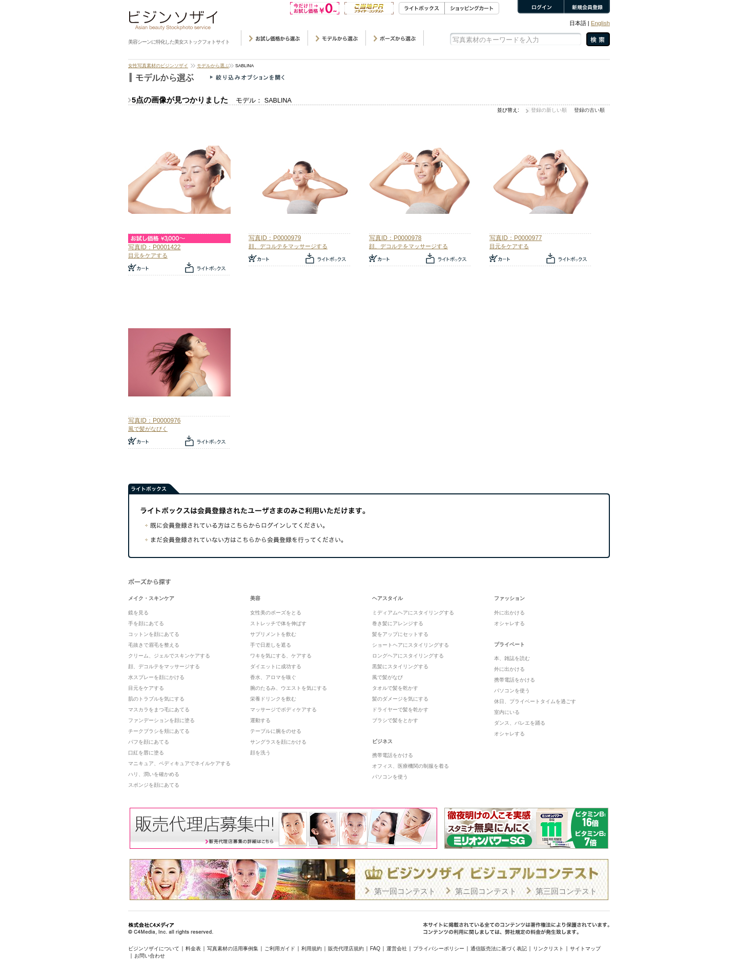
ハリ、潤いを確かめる (153, 774)
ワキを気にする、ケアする (281, 656)
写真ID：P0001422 (154, 247)
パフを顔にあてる (148, 742)
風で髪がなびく (148, 429)
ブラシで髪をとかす (395, 720)
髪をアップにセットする (400, 634)
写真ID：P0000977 (515, 238)
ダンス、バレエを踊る (519, 723)
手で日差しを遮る (270, 645)
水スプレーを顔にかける (156, 677)
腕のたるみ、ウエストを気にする (288, 688)
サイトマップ (585, 948)
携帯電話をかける (392, 755)
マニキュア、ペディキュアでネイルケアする (179, 763)
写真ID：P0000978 (395, 238)
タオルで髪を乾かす (395, 688)
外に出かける (509, 612)
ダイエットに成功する (275, 666)
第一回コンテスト (405, 891)
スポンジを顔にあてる (153, 785)
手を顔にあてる (146, 623)
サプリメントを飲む (273, 634)
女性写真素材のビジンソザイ (158, 65)
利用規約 (311, 948)
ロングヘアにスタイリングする (408, 656)
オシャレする (509, 623)
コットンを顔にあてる (153, 634)
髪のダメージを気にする (400, 699)
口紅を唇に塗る (146, 752)
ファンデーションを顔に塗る (161, 720)
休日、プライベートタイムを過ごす (535, 701)
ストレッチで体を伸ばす (278, 623)
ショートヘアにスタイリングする (410, 645)
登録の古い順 (589, 110)
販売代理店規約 (346, 948)
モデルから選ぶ (213, 65)
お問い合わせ (149, 956)
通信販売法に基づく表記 (498, 948)
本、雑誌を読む (512, 658)
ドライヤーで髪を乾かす (400, 709)
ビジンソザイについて (153, 948)
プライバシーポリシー (438, 948)
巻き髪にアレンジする (397, 623)
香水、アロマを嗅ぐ (273, 677)
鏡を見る (138, 612)
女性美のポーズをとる (275, 612)
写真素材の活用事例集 (232, 948)
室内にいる (507, 712)
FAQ (375, 948)
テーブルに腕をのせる (275, 731)
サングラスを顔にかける (278, 742)
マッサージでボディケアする (283, 709)
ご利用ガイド (279, 948)
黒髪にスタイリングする (400, 666)
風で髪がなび (387, 677)
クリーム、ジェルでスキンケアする (169, 656)
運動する (260, 720)
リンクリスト (548, 948)
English (600, 23)
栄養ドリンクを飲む (273, 699)
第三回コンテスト (566, 891)
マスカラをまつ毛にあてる (159, 709)
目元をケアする (148, 255)
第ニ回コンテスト (486, 891)
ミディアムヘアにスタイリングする (413, 612)
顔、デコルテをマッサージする (288, 246)
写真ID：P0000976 (154, 420)
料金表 (193, 948)
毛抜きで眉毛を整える (153, 645)
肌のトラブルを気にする (156, 699)
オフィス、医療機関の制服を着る (410, 766)
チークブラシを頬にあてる (159, 731)
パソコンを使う (390, 777)
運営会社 (396, 948)
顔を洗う (260, 752)
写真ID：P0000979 (275, 238)
